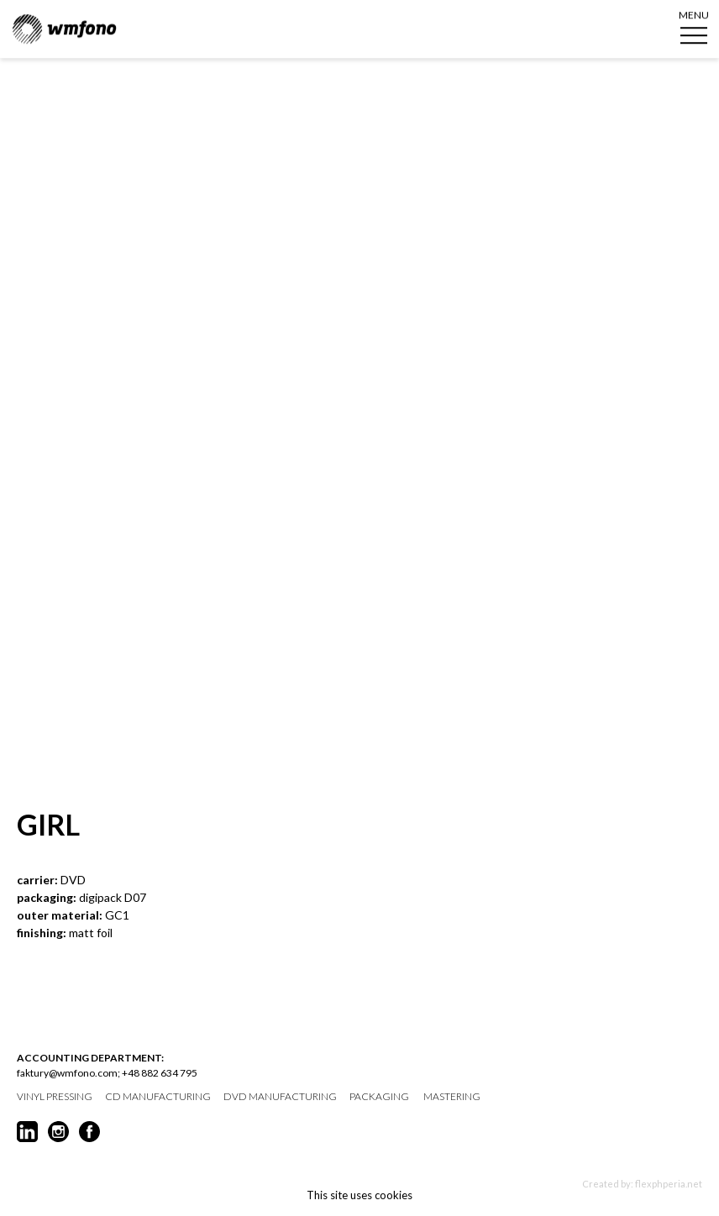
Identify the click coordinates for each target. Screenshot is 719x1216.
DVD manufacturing (280, 1097)
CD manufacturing (158, 1097)
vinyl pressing (54, 1097)
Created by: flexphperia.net (642, 1183)
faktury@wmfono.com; (68, 1073)
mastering (451, 1097)
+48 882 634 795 (159, 1073)
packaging (379, 1097)
